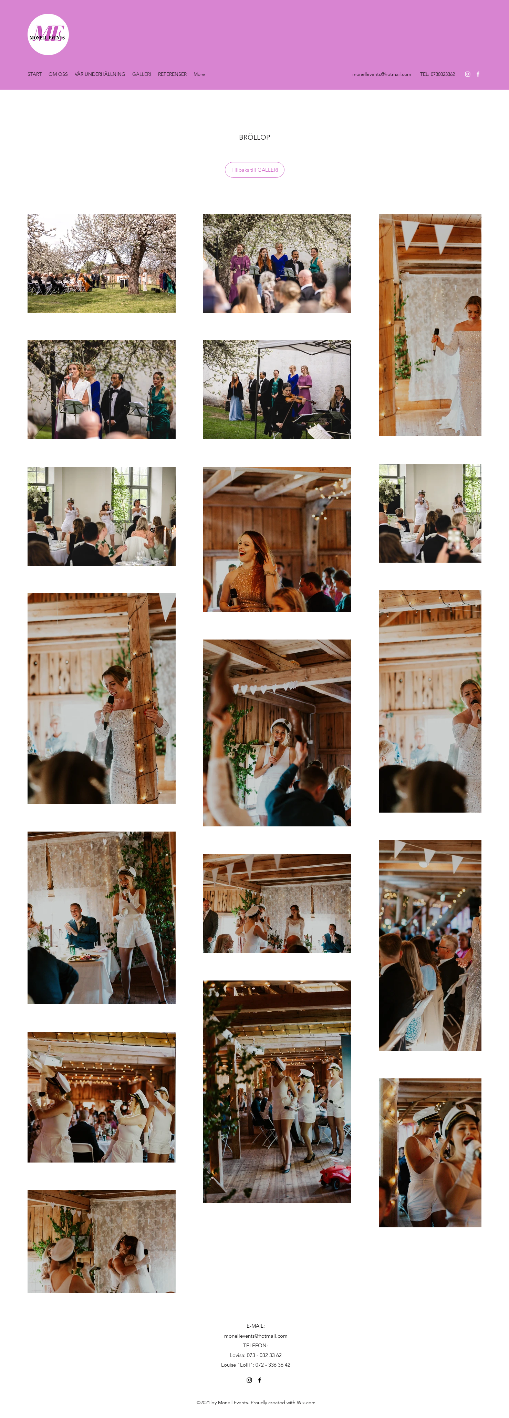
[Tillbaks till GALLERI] (254, 170)
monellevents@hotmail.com (381, 74)
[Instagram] (467, 74)
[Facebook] (478, 74)
